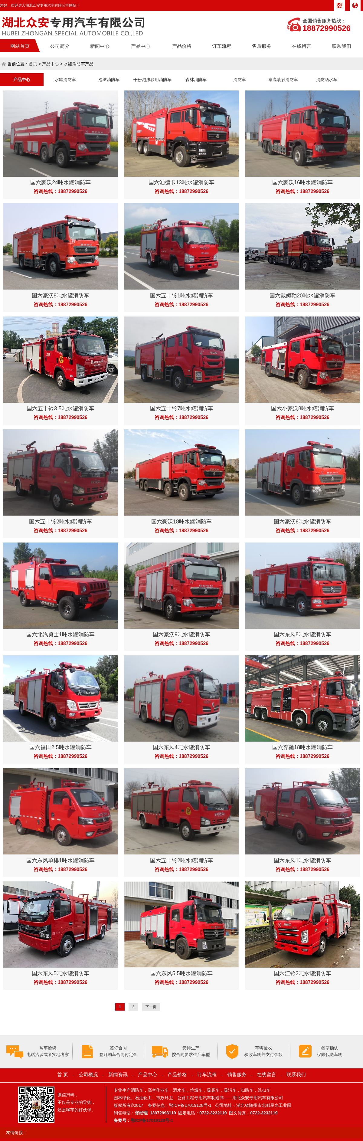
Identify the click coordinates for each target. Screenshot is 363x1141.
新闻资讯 (118, 1074)
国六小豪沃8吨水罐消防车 (302, 408)
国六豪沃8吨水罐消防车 (60, 296)
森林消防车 (196, 79)
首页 (33, 63)
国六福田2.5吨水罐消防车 (60, 747)
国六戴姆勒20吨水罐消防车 (302, 296)
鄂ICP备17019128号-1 (152, 1120)
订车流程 (221, 46)
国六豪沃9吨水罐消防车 (181, 634)
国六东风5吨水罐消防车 (60, 973)
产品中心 (140, 46)
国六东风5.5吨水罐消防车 (181, 973)
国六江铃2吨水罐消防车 (302, 973)
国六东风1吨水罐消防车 (302, 860)
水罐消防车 (65, 79)
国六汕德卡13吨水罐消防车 (181, 182)
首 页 (62, 1074)
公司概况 (88, 1074)
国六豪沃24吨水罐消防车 (60, 182)
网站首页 (20, 46)
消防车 (239, 79)
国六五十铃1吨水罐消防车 (181, 296)
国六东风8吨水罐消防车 (302, 634)
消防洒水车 (326, 79)
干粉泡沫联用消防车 (152, 79)
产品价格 (181, 46)
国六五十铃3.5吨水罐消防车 (60, 408)
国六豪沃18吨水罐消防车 (181, 522)
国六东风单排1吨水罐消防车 (60, 860)
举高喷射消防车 (283, 79)
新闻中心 (100, 46)
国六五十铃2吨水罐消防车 (60, 522)
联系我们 (341, 46)
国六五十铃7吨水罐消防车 (181, 408)
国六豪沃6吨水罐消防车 (302, 522)
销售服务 (237, 1074)
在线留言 (301, 46)
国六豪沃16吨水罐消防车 (302, 182)
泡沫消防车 (108, 79)
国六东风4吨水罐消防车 (181, 747)
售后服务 (261, 46)
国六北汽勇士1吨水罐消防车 (60, 634)
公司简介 (60, 46)
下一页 (151, 1007)
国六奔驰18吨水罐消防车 (302, 747)
